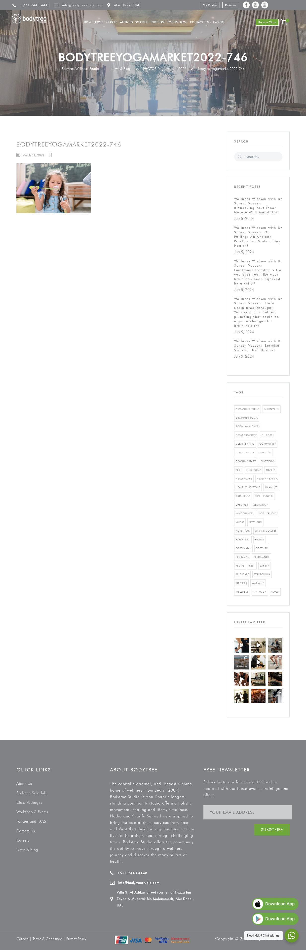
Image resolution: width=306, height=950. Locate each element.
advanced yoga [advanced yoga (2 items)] (247, 409)
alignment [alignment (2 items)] (271, 409)
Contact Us (25, 830)
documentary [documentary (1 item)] (246, 461)
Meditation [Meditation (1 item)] (260, 504)
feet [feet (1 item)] (239, 470)
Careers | (24, 939)
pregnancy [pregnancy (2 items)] (261, 557)
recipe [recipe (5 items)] (240, 565)
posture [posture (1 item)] (262, 548)
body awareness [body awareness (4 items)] (248, 426)
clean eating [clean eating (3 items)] (245, 443)
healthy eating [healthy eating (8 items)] (267, 478)
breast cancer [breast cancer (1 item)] (246, 435)
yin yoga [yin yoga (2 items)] (260, 591)
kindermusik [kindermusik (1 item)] (264, 496)
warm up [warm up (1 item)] (258, 583)
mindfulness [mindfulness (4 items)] (245, 513)
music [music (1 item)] (240, 522)
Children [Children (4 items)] (268, 435)
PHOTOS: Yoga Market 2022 (164, 69)
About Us (24, 783)
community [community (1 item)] (267, 443)
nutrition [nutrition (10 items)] (243, 530)
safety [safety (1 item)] (264, 565)
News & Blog (120, 69)
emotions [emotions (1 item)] (268, 461)
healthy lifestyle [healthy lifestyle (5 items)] (248, 487)
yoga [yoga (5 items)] (275, 591)
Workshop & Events (32, 811)
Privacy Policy (76, 939)
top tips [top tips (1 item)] (241, 583)
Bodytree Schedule (31, 793)
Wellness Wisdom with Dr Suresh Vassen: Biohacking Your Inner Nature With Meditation (258, 205)
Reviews (230, 5)
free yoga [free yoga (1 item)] (253, 470)
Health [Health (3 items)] (271, 470)
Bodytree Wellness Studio (80, 69)
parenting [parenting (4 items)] (243, 539)
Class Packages (29, 802)
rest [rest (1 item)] (252, 565)
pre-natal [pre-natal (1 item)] (242, 557)
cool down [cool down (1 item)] (245, 452)
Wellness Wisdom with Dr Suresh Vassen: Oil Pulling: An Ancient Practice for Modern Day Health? (258, 236)
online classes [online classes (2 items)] (266, 530)
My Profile (210, 5)
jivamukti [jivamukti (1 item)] (271, 487)
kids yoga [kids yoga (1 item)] (243, 496)
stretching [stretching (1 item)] (262, 574)
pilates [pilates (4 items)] (259, 539)
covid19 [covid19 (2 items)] (265, 452)
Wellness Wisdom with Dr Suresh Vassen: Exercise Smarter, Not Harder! (258, 345)
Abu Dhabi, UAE (127, 5)
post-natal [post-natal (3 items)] (243, 548)
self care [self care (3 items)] (242, 574)
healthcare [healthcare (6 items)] (244, 478)
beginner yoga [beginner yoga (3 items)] (247, 417)
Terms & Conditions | (49, 939)
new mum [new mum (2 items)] (255, 522)
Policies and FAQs (31, 821)
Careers (22, 840)
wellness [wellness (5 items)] (242, 591)
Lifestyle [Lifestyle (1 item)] (242, 504)
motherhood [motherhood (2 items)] (268, 513)
